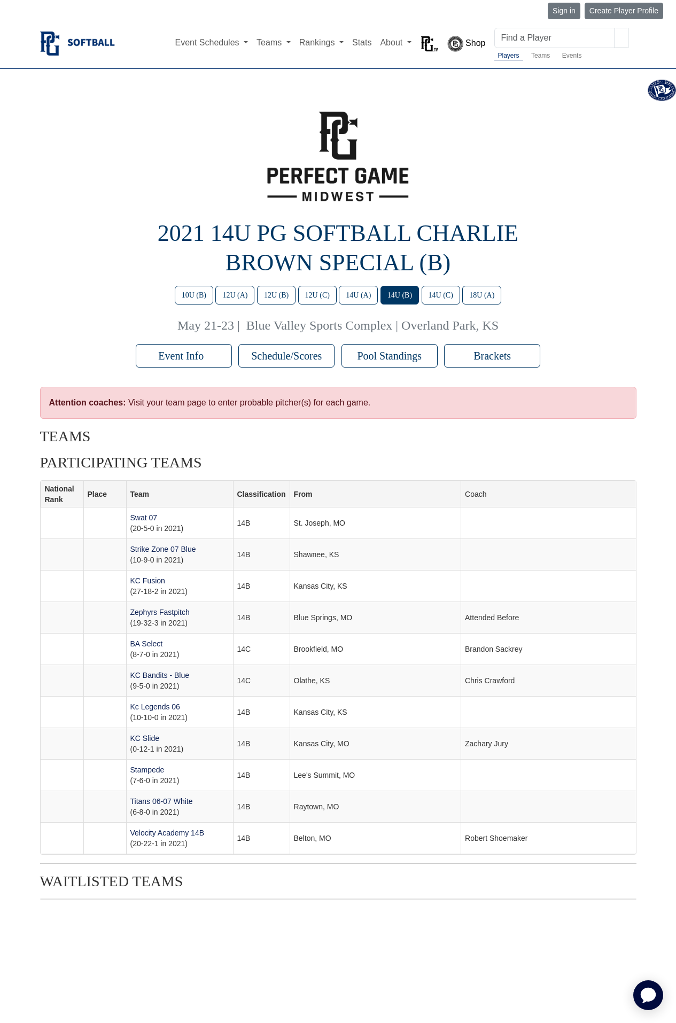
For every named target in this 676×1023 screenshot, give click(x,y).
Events (572, 55)
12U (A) (234, 295)
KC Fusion (147, 580)
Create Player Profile (623, 10)
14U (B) (399, 295)
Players (508, 55)
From (303, 494)
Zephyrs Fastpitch (160, 612)
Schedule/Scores (286, 356)
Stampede (147, 770)
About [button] (392, 42)
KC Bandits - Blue (160, 675)
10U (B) (194, 295)
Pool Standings (389, 356)
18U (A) (481, 295)
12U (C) (317, 295)
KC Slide (144, 738)
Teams (540, 55)
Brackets (492, 356)
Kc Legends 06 (155, 706)
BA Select (146, 643)
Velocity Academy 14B (167, 833)
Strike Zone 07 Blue (163, 549)
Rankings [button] (318, 42)
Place (97, 494)
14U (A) (358, 295)
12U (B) (276, 295)
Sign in (564, 10)
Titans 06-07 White (161, 801)
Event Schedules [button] (208, 42)
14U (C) (441, 295)
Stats (361, 42)
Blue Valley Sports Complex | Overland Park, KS (372, 325)
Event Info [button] (183, 356)
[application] (648, 995)
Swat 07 (144, 517)
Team (140, 494)
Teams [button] (270, 42)
